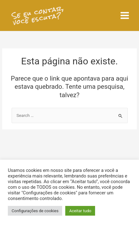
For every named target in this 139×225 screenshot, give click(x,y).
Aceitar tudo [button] (80, 210)
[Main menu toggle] (125, 16)
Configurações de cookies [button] (35, 210)
